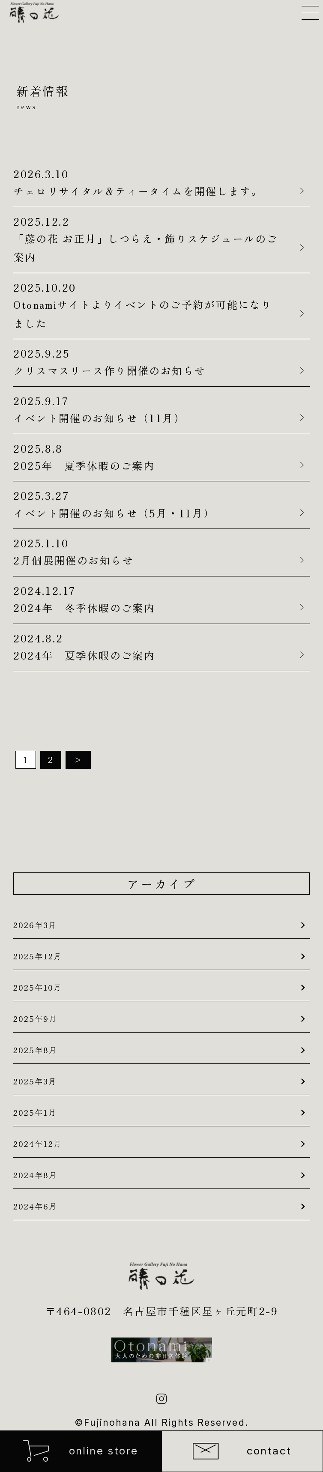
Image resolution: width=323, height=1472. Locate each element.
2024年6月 (35, 1206)
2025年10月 (37, 987)
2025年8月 (35, 1049)
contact (242, 1451)
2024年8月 (35, 1174)
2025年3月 (35, 1081)
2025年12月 (37, 955)
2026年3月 (35, 924)
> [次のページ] (78, 759)
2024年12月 (37, 1143)
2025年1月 (35, 1112)
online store (80, 1451)
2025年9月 (35, 1018)
